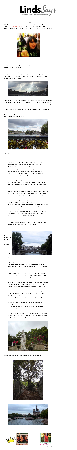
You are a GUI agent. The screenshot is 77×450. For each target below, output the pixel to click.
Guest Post (6, 446)
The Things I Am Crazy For (15, 26)
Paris (11, 446)
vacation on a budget (17, 446)
